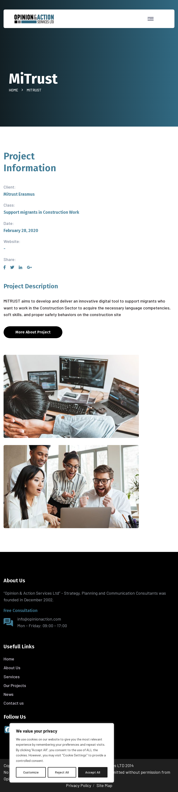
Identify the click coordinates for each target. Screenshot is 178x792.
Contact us (14, 703)
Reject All (62, 772)
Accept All (92, 772)
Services (12, 676)
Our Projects (15, 685)
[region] (61, 753)
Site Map (104, 785)
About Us (12, 667)
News (9, 694)
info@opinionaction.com (39, 618)
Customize (31, 772)
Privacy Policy (78, 785)
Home (14, 90)
